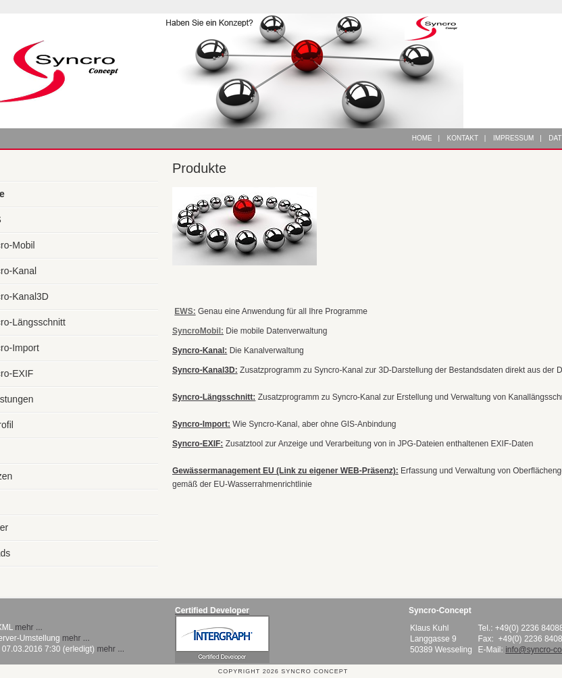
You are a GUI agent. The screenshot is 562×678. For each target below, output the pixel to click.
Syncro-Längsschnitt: (213, 397)
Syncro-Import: (201, 424)
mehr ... (29, 627)
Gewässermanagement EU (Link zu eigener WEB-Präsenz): (285, 470)
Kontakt (462, 138)
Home (422, 138)
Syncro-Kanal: (199, 350)
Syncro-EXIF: (197, 443)
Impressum (513, 138)
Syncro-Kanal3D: (205, 370)
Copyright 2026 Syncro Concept (283, 671)
